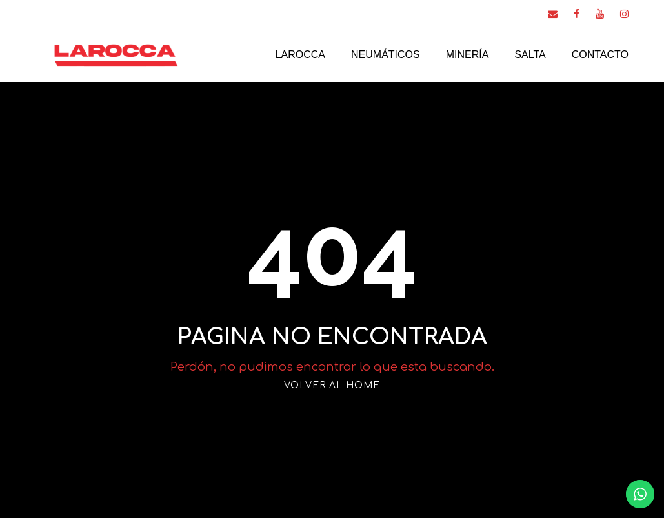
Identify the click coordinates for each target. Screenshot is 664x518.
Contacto (600, 54)
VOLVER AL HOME (332, 385)
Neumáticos (385, 54)
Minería (467, 54)
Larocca (300, 54)
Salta (529, 54)
